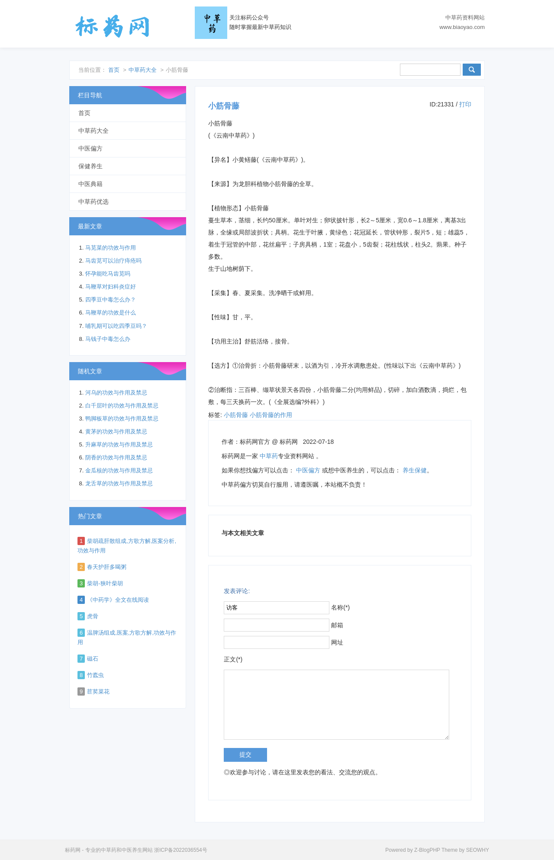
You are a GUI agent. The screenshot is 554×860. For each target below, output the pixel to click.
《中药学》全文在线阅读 (118, 600)
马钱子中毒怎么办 (107, 339)
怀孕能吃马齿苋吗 (107, 273)
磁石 (92, 658)
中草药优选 (93, 201)
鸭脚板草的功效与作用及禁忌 (121, 418)
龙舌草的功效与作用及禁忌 (119, 483)
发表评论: (237, 590)
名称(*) (340, 607)
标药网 (112, 26)
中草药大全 (143, 70)
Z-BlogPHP (427, 850)
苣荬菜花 (98, 691)
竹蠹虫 (95, 675)
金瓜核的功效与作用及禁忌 (119, 470)
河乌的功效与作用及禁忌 (116, 392)
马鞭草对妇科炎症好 (110, 286)
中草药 (269, 455)
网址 (337, 642)
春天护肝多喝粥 (106, 567)
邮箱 (337, 625)
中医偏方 (308, 470)
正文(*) (233, 659)
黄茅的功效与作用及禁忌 (116, 431)
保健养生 (90, 166)
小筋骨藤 (236, 414)
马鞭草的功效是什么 (110, 312)
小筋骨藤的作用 (271, 414)
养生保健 (415, 470)
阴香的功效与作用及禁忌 (116, 457)
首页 (113, 70)
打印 (465, 104)
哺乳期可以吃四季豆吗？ (116, 326)
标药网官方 (255, 441)
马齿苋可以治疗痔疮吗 (113, 260)
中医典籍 (90, 183)
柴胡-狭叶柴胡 (104, 583)
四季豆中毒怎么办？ (110, 299)
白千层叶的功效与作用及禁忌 (121, 405)
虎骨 (92, 616)
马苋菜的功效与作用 (110, 247)
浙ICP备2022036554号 (180, 850)
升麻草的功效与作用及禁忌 (119, 444)
